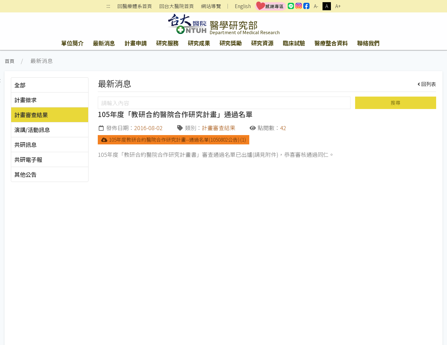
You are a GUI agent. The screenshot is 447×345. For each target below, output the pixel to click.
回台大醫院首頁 (176, 6)
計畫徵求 (25, 100)
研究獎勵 (230, 43)
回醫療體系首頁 (134, 6)
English (243, 6)
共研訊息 (25, 144)
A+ (338, 6)
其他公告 (25, 174)
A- (316, 6)
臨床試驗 (294, 43)
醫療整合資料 (331, 43)
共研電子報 (28, 159)
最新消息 (104, 43)
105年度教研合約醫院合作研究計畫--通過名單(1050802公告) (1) (173, 139)
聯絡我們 (368, 43)
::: (108, 6)
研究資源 (262, 43)
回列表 (427, 84)
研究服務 (167, 43)
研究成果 (199, 43)
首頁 (10, 61)
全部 (19, 85)
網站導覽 (211, 6)
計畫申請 (135, 43)
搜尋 (395, 102)
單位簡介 (72, 43)
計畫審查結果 (31, 115)
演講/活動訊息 (32, 129)
